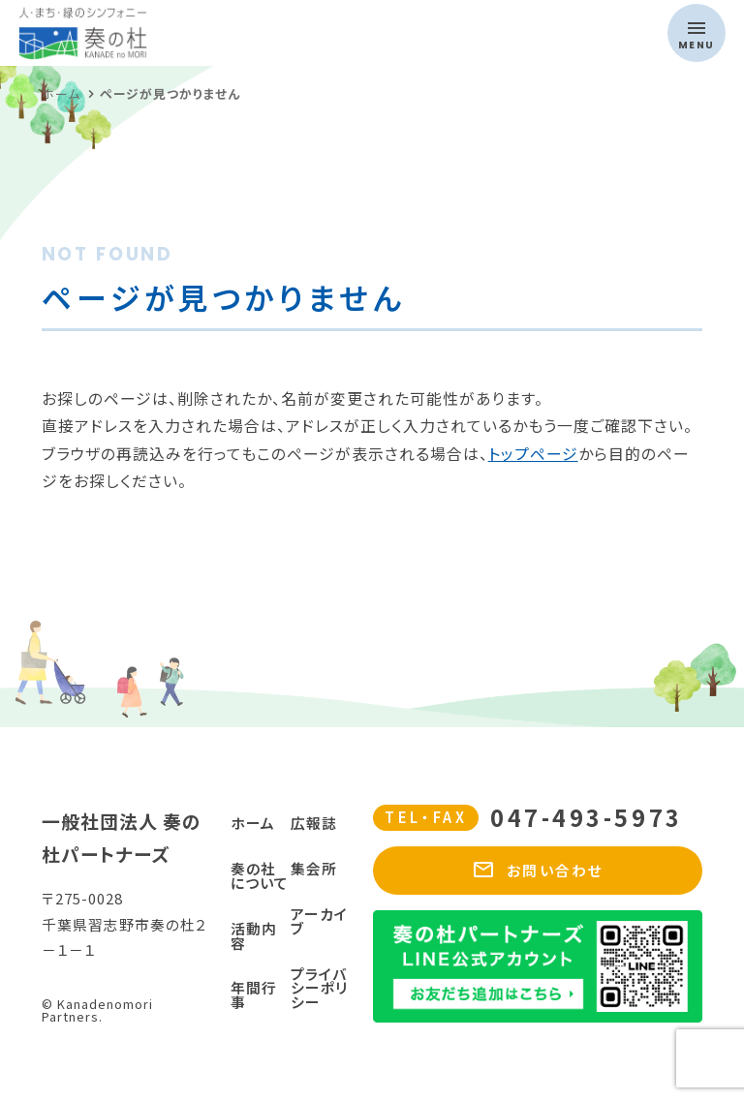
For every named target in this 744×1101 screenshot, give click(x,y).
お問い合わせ (538, 870)
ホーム (253, 822)
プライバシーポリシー (319, 988)
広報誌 (314, 822)
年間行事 (254, 994)
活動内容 (254, 935)
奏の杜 (167, 33)
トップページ (533, 454)
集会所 (314, 868)
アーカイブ (319, 920)
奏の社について (260, 875)
